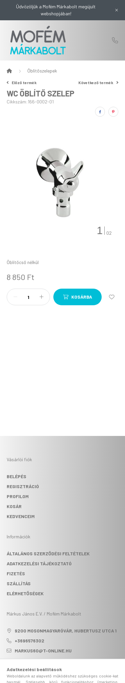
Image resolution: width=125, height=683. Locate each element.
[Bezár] (117, 10)
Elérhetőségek (25, 593)
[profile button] (71, 674)
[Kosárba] (77, 297)
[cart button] (87, 674)
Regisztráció (23, 486)
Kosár (14, 506)
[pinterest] (113, 112)
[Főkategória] (9, 70)
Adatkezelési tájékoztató (39, 563)
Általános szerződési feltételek (48, 553)
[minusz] (15, 297)
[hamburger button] (37, 674)
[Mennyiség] (28, 297)
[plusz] (41, 297)
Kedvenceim (21, 516)
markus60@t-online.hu (43, 650)
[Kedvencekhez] (111, 297)
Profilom (18, 496)
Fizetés (16, 573)
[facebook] (100, 112)
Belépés (16, 476)
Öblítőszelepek (42, 70)
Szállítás (19, 583)
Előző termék (22, 82)
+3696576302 (115, 40)
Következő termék (98, 82)
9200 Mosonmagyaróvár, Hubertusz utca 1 (66, 630)
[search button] (54, 674)
